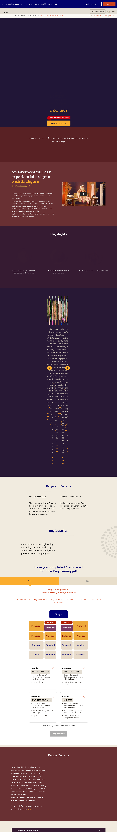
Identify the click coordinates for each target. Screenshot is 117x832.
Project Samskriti (26, 812)
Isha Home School (26, 793)
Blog (4, 793)
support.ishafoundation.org (76, 810)
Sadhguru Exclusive (9, 812)
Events (23, 15)
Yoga (4, 808)
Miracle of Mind (8, 789)
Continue (109, 4)
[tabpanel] (58, 534)
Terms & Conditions (40, 828)
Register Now (58, 603)
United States (92, 4)
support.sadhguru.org (58, 756)
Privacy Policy (52, 828)
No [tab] (87, 451)
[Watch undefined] (83, 194)
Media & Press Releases (8, 803)
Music (5, 798)
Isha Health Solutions (24, 807)
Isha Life (23, 802)
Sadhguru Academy (27, 789)
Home (17, 15)
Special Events (32, 15)
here (29, 679)
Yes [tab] (29, 452)
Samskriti (23, 798)
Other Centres (70, 814)
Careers (23, 817)
